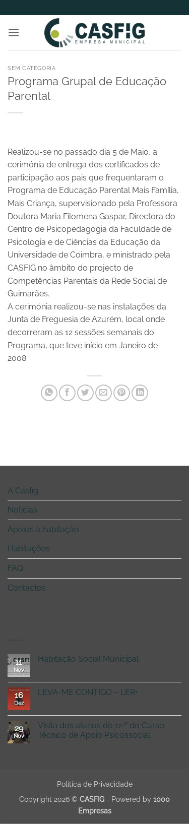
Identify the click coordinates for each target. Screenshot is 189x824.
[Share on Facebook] (67, 393)
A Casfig (23, 490)
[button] (14, 32)
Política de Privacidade (95, 784)
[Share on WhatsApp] (49, 393)
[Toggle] (175, 490)
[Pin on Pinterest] (121, 393)
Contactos (27, 588)
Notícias (22, 510)
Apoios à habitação (43, 529)
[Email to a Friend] (103, 393)
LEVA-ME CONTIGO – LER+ (88, 692)
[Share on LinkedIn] (140, 393)
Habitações (29, 548)
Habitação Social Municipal (88, 659)
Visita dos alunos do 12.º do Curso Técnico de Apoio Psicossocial (101, 730)
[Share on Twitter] (85, 393)
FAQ (15, 568)
